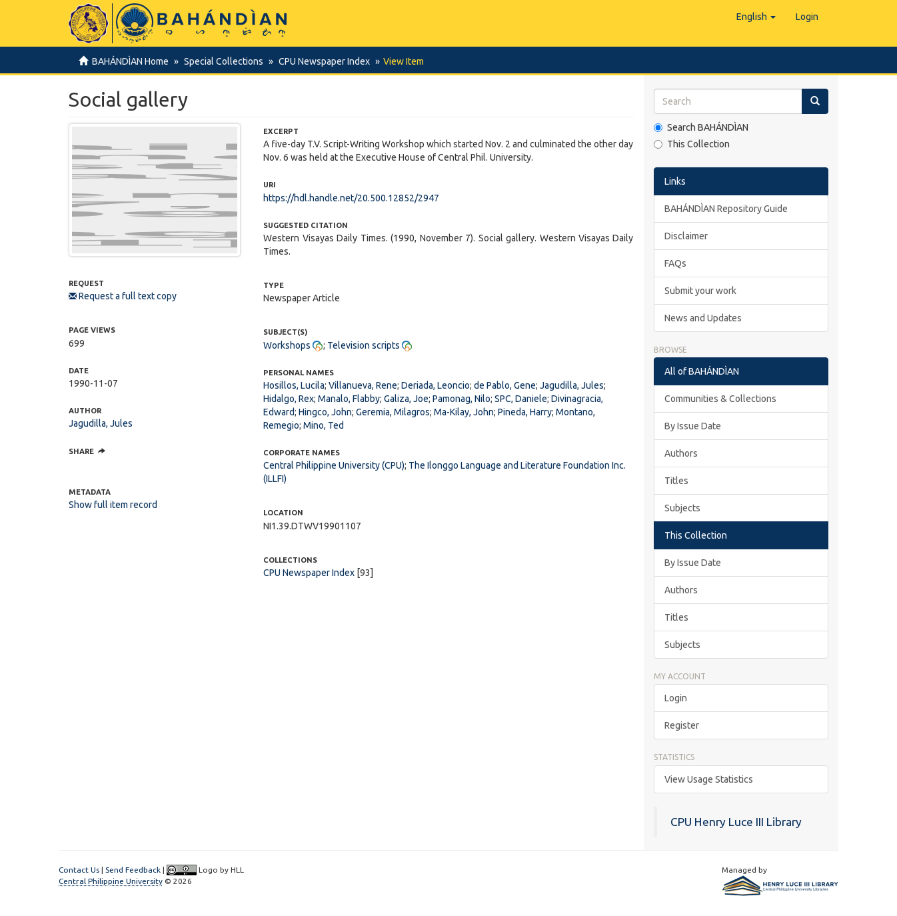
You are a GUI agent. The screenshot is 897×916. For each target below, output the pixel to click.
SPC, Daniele (520, 398)
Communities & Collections (720, 398)
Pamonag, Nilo (461, 398)
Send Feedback (133, 869)
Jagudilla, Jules (101, 423)
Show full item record (113, 504)
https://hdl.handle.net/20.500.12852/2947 (351, 198)
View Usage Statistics (708, 779)
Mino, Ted (323, 425)
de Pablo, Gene (505, 385)
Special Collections (221, 61)
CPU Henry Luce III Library (736, 821)
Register (681, 725)
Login (675, 698)
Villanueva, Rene (363, 385)
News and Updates (703, 318)
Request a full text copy (123, 296)
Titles (676, 480)
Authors (681, 453)
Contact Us (79, 869)
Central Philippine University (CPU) (334, 465)
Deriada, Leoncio (435, 385)
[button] (756, 16)
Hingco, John (325, 412)
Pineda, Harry (525, 412)
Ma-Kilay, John (464, 412)
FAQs (675, 263)
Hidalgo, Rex (288, 398)
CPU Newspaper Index (320, 61)
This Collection (692, 144)
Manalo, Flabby (349, 398)
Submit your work (700, 290)
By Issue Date (692, 426)
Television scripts (363, 345)
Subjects (682, 508)
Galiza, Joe (406, 398)
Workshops (287, 345)
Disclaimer (686, 236)
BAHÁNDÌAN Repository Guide (726, 208)
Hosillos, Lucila (294, 385)
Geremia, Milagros (393, 412)
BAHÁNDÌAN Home (130, 61)
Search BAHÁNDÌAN (701, 127)
